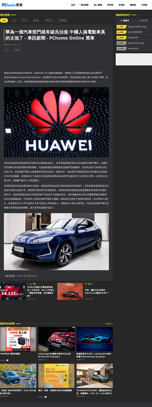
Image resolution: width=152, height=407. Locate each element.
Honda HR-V (133, 37)
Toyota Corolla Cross (137, 26)
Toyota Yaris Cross (136, 43)
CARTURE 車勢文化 (26, 275)
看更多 (108, 324)
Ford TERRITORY (135, 32)
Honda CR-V (133, 48)
